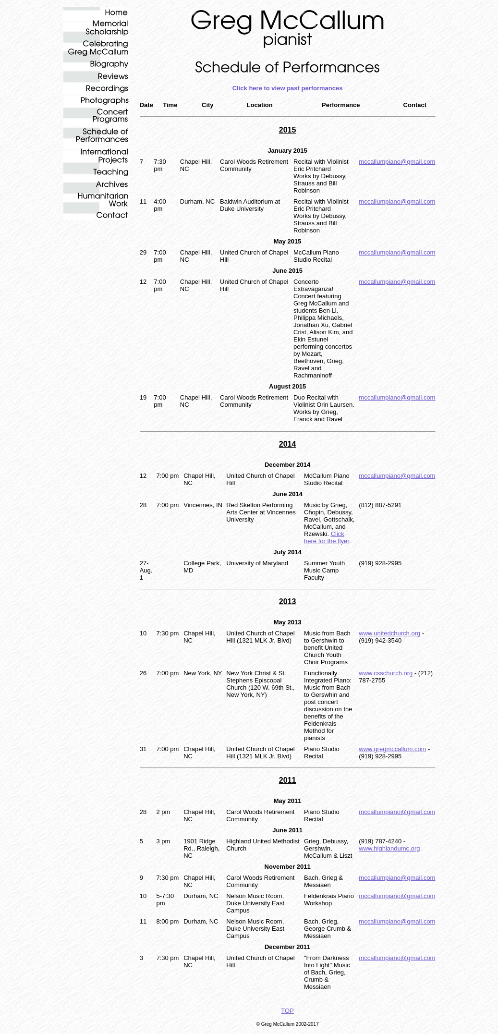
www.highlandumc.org (389, 848)
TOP (287, 1010)
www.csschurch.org (386, 673)
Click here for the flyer (326, 537)
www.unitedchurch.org (389, 633)
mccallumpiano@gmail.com (397, 161)
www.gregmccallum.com (392, 749)
